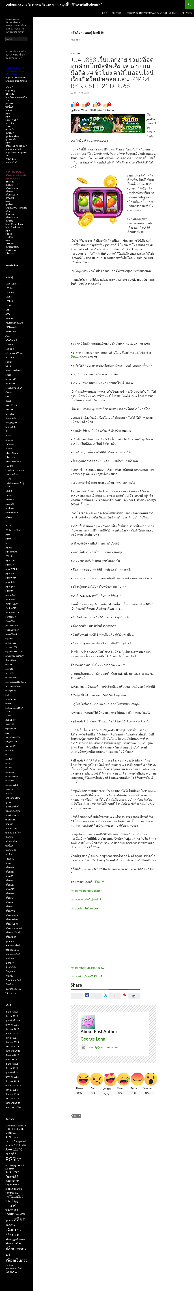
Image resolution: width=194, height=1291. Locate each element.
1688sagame (11, 283)
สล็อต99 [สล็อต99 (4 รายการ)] (10, 1225)
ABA (7, 335)
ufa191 (8, 754)
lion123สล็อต (11, 474)
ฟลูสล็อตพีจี (10, 850)
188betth (9, 243)
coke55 (8, 396)
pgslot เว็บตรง (12, 119)
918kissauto (11, 327)
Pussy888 (10, 621)
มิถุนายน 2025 (12, 1055)
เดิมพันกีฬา (10, 967)
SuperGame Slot (13, 737)
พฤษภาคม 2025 (13, 1059)
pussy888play (12, 629)
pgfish (8, 543)
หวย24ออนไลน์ (12, 945)
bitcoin (8, 366)
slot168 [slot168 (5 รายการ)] (10, 1188)
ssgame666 (10, 728)
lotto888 (9, 499)
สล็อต (8, 863)
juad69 (87, 869)
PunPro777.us (12, 612)
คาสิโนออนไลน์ (12, 798)
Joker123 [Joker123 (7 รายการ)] (11, 1149)
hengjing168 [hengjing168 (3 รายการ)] (11, 1145)
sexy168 (9, 668)
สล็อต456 (9, 871)
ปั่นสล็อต (9, 837)
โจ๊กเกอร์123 (11, 993)
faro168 (9, 409)
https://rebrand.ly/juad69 (86, 890)
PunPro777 (10, 608)
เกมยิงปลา (10, 958)
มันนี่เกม (9, 854)
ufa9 (7, 763)
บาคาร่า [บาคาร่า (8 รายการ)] (11, 1205)
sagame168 (10, 642)
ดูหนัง (8, 802)
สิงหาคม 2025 (12, 1046)
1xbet (8, 305)
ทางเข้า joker (11, 250)
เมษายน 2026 (11, 1011)
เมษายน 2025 (11, 1063)
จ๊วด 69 (75, 356)
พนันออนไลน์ (11, 841)
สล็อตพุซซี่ (10, 910)
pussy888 (10, 103)
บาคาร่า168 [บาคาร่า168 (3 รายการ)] (11, 1209)
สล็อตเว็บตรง (11, 188)
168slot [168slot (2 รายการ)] (14, 1125)
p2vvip (8, 517)
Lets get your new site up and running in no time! (151, 13)
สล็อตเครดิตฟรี (12, 919)
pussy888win (11, 634)
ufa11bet (9, 750)
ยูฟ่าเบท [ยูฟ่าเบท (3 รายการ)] (9, 1220)
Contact (116, 13)
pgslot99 (9, 573)
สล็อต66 (9, 880)
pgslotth (9, 590)
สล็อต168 (9, 867)
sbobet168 (10, 660)
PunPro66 (10, 599)
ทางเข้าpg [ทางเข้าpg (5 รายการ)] (11, 1201)
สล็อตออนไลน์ (11, 915)
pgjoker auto (11, 551)
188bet (8, 296)
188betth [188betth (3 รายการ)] (18, 1129)
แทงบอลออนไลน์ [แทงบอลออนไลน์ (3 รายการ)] (13, 1268)
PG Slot (8, 525)
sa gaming (10, 90)
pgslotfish (10, 582)
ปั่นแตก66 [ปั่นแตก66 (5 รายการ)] (11, 1213)
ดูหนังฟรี (9, 132)
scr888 (8, 664)
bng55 (8, 374)
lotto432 (9, 495)
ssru (7, 732)
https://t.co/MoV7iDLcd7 (86, 976)
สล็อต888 (9, 198)
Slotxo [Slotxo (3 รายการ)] (18, 1188)
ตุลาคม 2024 (11, 1089)
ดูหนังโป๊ (9, 220)
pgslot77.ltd (11, 569)
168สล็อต (9, 292)
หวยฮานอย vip (12, 949)
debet (8, 400)
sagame (8, 638)
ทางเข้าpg (10, 819)
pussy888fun (11, 625)
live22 (8, 126)
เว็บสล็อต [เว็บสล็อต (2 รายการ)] (9, 1265)
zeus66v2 (10, 789)
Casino (8, 392)
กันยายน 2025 (12, 1042)
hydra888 (10, 427)
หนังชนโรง (10, 87)
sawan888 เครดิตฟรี (14, 655)
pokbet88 (10, 595)
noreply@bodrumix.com (99, 1047)
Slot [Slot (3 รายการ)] (17, 1184)
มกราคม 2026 (12, 1024)
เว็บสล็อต (9, 984)
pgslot (8, 113)
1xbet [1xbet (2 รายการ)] (7, 1125)
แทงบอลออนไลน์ (13, 989)
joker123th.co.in (13, 461)
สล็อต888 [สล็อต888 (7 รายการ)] (12, 1235)
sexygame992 (11, 690)
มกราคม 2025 (12, 1076)
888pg (8, 314)
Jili (6, 431)
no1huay (9, 508)
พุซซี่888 (9, 106)
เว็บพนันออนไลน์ (13, 980)
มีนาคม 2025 (11, 1068)
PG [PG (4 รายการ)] (20, 1149)
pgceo (8, 538)
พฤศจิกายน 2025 (13, 1033)
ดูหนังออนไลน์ (12, 136)
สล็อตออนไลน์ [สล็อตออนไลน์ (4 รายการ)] (13, 1243)
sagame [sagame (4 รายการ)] (10, 1184)
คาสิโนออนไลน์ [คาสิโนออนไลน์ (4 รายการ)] (14, 1196)
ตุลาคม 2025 (11, 1037)
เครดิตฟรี (9, 963)
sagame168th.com (14, 651)
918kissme (10, 331)
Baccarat (9, 357)
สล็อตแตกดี (10, 936)
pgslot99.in (10, 577)
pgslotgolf (10, 586)
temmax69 (10, 746)
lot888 (8, 491)
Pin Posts (187, 13)
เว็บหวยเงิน (10, 159)
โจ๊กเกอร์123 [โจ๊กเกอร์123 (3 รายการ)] (12, 1271)
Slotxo (8, 715)
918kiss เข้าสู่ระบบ (14, 322)
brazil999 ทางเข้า (13, 387)
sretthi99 (9, 724)
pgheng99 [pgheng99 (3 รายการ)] (10, 1153)
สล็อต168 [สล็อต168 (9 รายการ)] (13, 1230)
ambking (9, 348)
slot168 (9, 185)
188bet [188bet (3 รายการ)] (9, 1129)
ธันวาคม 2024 (12, 1081)
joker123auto (11, 453)
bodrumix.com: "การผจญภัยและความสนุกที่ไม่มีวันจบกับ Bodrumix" (53, 4)
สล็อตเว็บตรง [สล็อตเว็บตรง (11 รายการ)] (16, 1260)
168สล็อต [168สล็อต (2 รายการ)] (22, 1125)
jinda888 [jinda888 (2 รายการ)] (22, 1145)
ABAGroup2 (11, 340)
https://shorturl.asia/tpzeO (87, 967)
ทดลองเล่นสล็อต (13, 811)
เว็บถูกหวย (10, 971)
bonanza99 (10, 379)
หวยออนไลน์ (11, 162)
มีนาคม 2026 (11, 1016)
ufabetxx (9, 772)
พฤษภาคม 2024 (13, 1107)
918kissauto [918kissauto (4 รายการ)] (12, 1137)
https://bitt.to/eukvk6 (84, 908)
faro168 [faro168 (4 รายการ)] (10, 1141)
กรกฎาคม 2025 (12, 1050)
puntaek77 (10, 616)
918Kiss (9, 318)
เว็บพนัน (9, 976)
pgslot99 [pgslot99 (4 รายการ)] (18, 1165)
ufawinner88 (11, 785)
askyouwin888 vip (14, 353)
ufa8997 (9, 759)
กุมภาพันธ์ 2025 (12, 1072)
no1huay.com (11, 512)
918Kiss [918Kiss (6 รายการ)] (10, 1133)
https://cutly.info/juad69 (86, 899)
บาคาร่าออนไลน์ (13, 149)
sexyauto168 (11, 677)
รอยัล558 (9, 858)
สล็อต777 (9, 889)
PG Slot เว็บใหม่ (12, 530)
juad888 (75, 53)
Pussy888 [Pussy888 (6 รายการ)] (11, 1177)
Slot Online (10, 699)
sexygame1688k (13, 686)
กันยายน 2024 (12, 1094)
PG (6, 521)
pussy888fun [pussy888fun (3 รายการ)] (12, 1180)
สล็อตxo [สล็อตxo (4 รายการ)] (20, 1239)
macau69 (9, 504)
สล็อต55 (9, 876)
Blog (104, 13)
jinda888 (9, 444)
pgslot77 (9, 116)
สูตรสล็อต (9, 941)
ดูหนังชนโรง (11, 139)
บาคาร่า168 (11, 828)
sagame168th (11, 647)
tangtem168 (11, 741)
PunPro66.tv (11, 603)
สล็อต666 (9, 884)
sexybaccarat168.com (15, 681)
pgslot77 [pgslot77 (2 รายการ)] (9, 1165)
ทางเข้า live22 (12, 815)
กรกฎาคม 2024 (12, 1102)
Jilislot (8, 435)
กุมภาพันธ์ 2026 (12, 1020)
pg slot (8, 233)
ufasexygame (11, 776)
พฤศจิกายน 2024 (13, 1085)
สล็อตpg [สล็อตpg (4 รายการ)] (10, 1239)
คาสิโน (8, 793)
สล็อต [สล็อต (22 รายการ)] (19, 1219)
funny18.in (10, 418)
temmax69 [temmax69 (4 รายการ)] (11, 1192)
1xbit (7, 309)
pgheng (8, 547)
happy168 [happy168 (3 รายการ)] (21, 1141)
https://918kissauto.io (15, 77)
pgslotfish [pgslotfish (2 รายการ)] (9, 1168)
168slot (9, 288)
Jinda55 (9, 440)
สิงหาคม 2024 (12, 1098)
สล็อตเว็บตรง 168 (13, 928)
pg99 (7, 534)
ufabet (8, 767)
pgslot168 (10, 560)
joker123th (10, 457)
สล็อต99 (9, 191)
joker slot (9, 253)
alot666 (9, 344)
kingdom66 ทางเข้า (14, 470)
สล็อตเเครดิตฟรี (12, 932)
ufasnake (9, 780)
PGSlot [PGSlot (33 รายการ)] (13, 1159)
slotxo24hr (10, 214)
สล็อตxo (9, 906)
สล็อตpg (9, 902)
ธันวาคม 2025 (12, 1029)
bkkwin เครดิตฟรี (13, 370)
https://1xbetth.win (14, 224)
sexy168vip (10, 673)
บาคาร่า (9, 110)
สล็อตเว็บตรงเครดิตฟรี (16, 145)
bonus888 (10, 383)
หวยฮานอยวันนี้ (12, 954)
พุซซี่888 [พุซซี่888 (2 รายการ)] (21, 1214)
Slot (7, 695)
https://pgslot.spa (13, 227)
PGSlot (8, 556)
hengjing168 (11, 422)
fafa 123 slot (11, 405)
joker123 (9, 93)
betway (8, 361)
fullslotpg (9, 123)
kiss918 (9, 237)
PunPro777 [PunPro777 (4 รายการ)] (12, 1172)
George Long (93, 1038)
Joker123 (9, 448)
